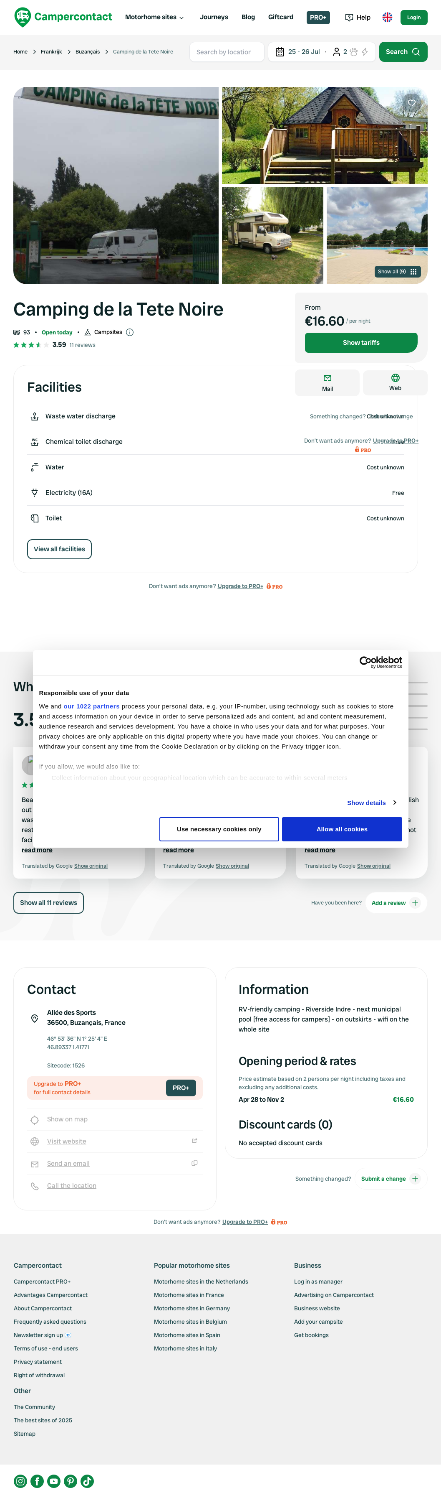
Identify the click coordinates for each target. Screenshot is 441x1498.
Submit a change (391, 416)
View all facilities (59, 549)
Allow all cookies (342, 829)
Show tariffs (361, 342)
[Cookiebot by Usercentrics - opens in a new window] (365, 662)
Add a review (396, 903)
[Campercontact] (63, 17)
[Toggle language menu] (387, 18)
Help (357, 17)
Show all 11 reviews (48, 902)
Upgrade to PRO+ (240, 586)
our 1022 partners (92, 706)
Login (414, 17)
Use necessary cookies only (219, 829)
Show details (366, 802)
